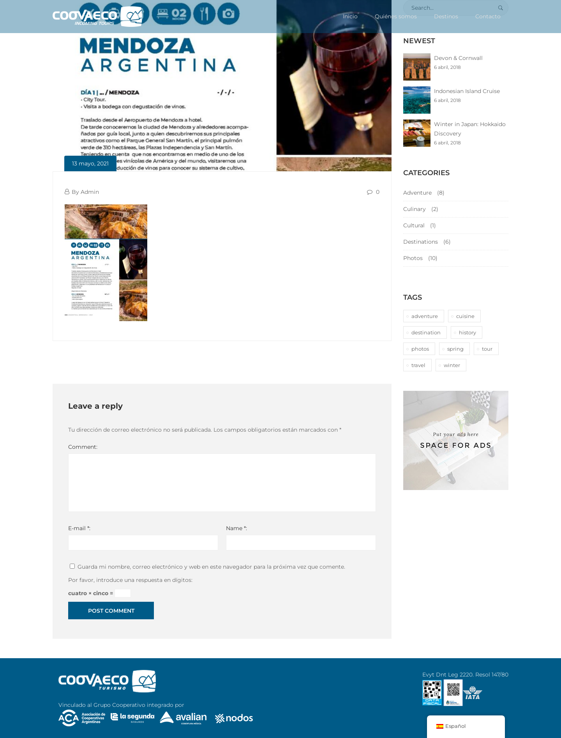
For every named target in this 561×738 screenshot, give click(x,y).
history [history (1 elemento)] (467, 332)
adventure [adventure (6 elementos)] (424, 316)
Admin (90, 191)
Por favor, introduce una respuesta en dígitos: (130, 579)
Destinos (446, 16)
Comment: (82, 446)
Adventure (417, 192)
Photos (413, 258)
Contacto (488, 16)
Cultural (414, 225)
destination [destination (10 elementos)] (426, 332)
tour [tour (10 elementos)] (487, 349)
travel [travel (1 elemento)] (418, 365)
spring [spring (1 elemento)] (455, 349)
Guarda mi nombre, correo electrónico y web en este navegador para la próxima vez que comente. (211, 566)
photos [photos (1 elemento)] (420, 349)
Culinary (414, 209)
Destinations (420, 241)
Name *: (236, 528)
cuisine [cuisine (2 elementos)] (465, 316)
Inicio (350, 16)
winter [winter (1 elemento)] (452, 365)
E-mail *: (79, 528)
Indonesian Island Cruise (467, 91)
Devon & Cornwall (458, 58)
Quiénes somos (396, 16)
